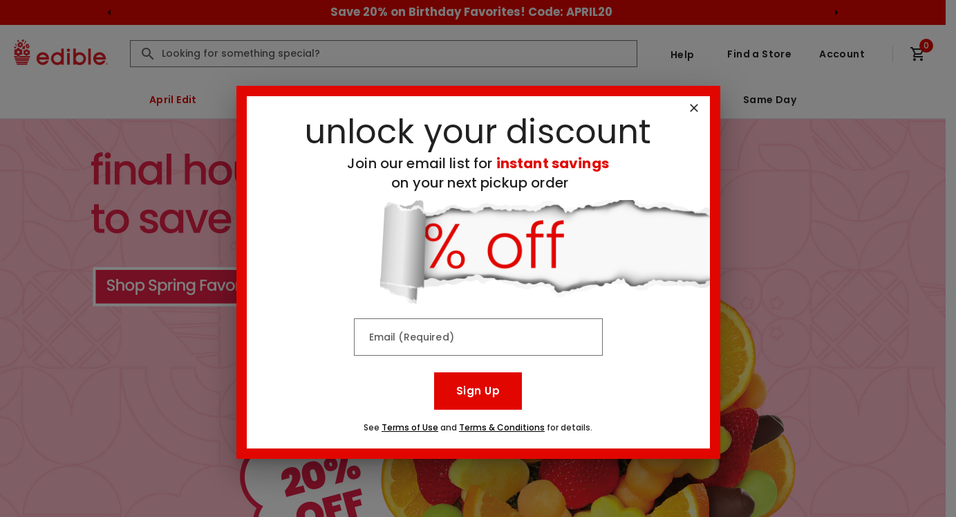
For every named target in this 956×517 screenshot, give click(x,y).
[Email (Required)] (478, 337)
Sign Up (478, 390)
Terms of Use (410, 427)
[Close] (694, 108)
